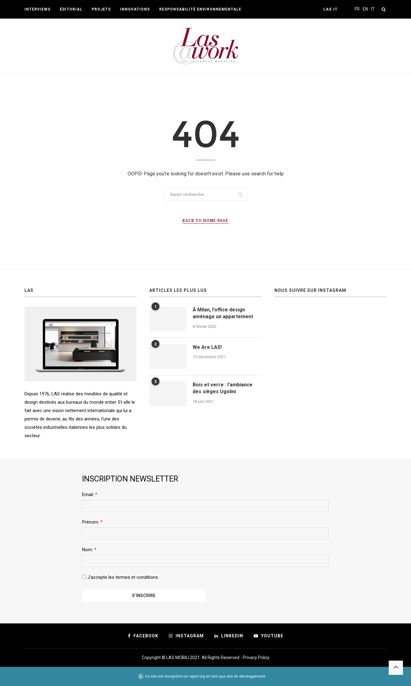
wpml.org (197, 676)
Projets (101, 9)
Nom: (89, 549)
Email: (89, 494)
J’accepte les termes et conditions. (120, 577)
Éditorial (71, 9)
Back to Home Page (205, 220)
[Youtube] (268, 636)
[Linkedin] (228, 636)
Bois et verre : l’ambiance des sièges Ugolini (222, 388)
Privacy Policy (256, 657)
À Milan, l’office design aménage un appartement (223, 313)
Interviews (37, 9)
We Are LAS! (207, 347)
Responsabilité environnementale (200, 9)
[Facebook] (143, 636)
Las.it (330, 9)
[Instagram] (186, 636)
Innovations (135, 9)
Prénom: (92, 522)
